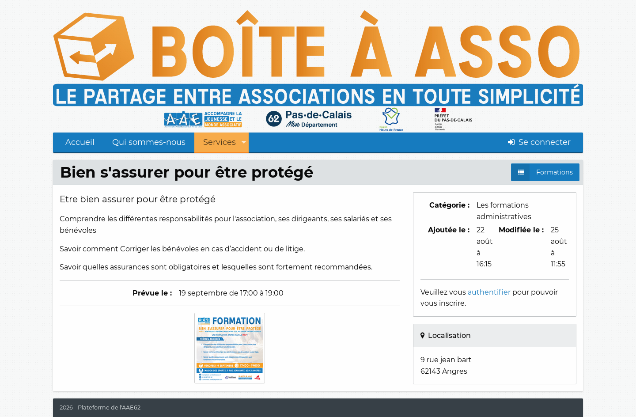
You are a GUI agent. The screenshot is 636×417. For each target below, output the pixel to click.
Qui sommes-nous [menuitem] (149, 142)
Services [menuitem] (219, 142)
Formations (554, 172)
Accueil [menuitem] (80, 142)
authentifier (489, 292)
